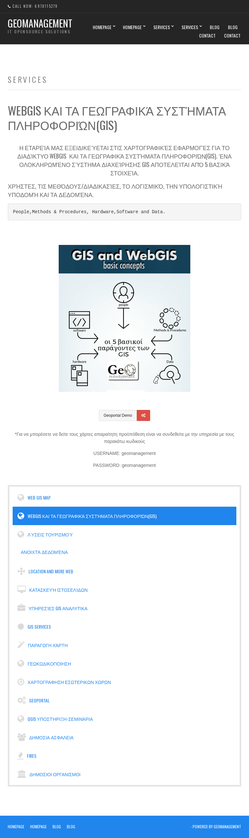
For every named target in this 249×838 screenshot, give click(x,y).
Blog (214, 27)
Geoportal (34, 700)
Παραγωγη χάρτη (43, 645)
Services (161, 27)
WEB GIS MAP (34, 498)
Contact (207, 35)
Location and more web (45, 571)
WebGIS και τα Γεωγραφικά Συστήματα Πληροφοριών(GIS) (87, 516)
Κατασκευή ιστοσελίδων (53, 590)
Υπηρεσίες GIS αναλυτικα (53, 608)
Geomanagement (40, 23)
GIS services (34, 627)
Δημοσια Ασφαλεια (46, 737)
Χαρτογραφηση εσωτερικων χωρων (64, 682)
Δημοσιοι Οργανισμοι (49, 774)
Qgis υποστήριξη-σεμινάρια (55, 719)
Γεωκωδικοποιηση (44, 663)
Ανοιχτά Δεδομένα (44, 551)
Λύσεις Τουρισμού (45, 534)
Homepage (102, 27)
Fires (27, 756)
